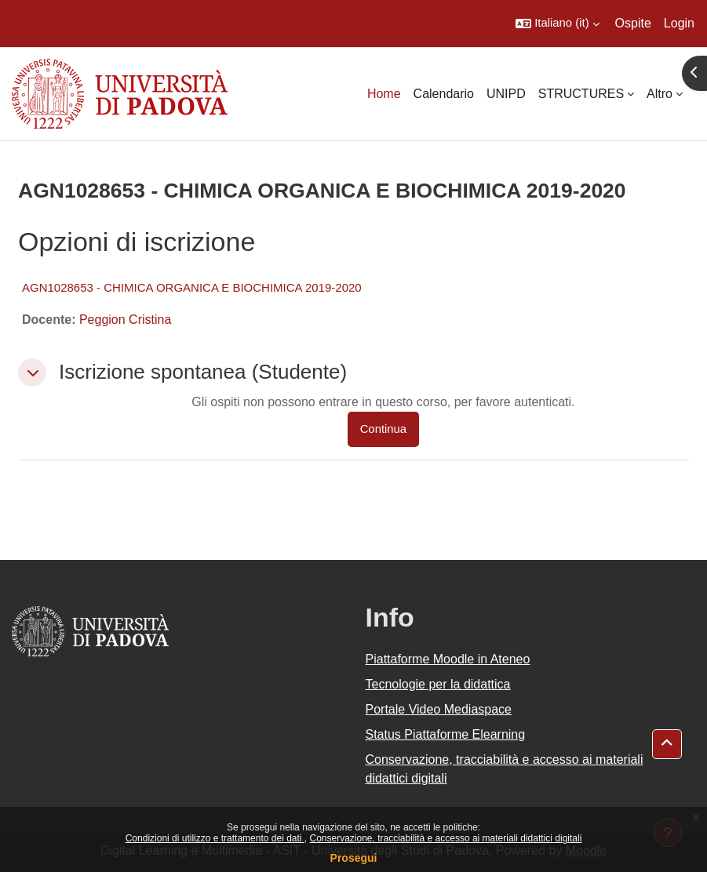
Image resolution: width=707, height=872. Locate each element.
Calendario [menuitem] (444, 93)
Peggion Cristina (125, 319)
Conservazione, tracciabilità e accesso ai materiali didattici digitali (445, 838)
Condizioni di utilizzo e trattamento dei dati (215, 838)
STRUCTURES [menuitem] (581, 93)
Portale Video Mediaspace (439, 709)
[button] (557, 23)
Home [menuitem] (384, 93)
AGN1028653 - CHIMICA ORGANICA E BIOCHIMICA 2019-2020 (192, 287)
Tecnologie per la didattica (438, 684)
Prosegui (353, 858)
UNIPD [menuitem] (506, 93)
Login (679, 23)
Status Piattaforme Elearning (446, 734)
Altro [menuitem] (659, 93)
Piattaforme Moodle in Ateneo (448, 659)
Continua (383, 429)
